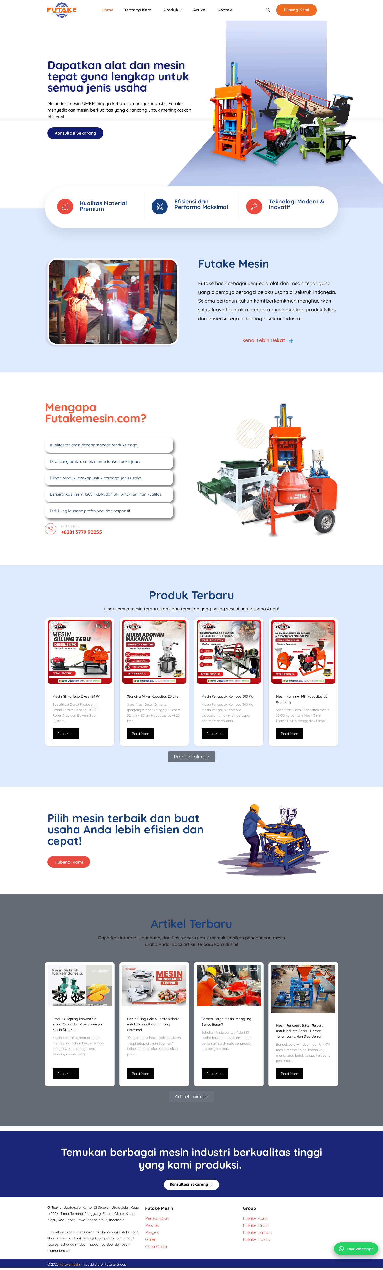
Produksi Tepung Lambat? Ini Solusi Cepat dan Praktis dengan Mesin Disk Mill (78, 1027)
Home (110, 10)
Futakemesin (70, 1267)
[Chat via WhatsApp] (355, 1246)
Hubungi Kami (292, 10)
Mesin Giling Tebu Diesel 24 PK (76, 698)
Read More (65, 735)
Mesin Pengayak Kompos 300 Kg (227, 698)
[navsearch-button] (263, 10)
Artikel (198, 10)
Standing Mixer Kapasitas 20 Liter (153, 698)
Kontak (222, 10)
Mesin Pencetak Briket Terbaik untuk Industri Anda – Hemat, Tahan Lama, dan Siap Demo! (299, 1033)
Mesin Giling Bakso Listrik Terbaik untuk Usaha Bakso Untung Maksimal (153, 1027)
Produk (172, 10)
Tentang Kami (140, 10)
